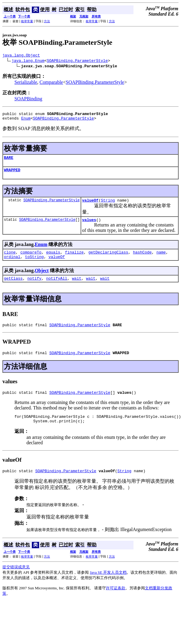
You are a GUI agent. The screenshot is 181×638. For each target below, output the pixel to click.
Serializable (25, 83)
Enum (25, 120)
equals (53, 259)
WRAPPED (12, 174)
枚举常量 (27, 21)
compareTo (30, 259)
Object (42, 278)
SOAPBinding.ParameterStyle (77, 61)
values (89, 226)
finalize (74, 259)
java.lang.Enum (28, 61)
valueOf (90, 205)
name (161, 259)
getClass (13, 287)
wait (76, 287)
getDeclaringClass (108, 259)
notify (34, 287)
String (108, 205)
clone (10, 259)
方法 (47, 21)
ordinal (12, 264)
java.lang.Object (21, 56)
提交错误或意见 (16, 581)
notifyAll (56, 287)
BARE (8, 161)
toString (34, 264)
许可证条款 (115, 602)
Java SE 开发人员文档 (108, 587)
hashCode (142, 259)
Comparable (51, 83)
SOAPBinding (28, 99)
